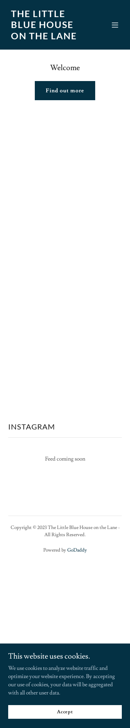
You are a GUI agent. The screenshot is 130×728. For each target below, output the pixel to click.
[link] (48, 37)
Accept (65, 712)
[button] (115, 25)
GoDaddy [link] (77, 550)
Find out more (65, 90)
